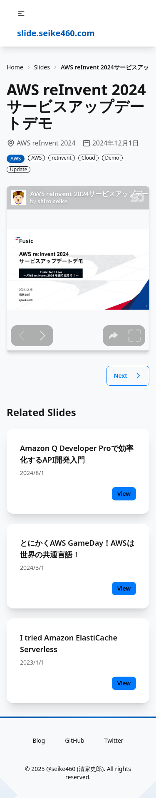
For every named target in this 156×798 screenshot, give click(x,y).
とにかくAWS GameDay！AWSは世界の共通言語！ (77, 548)
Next (128, 376)
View (124, 494)
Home (15, 67)
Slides (42, 67)
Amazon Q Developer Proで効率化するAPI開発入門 (77, 454)
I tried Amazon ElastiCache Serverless (68, 643)
